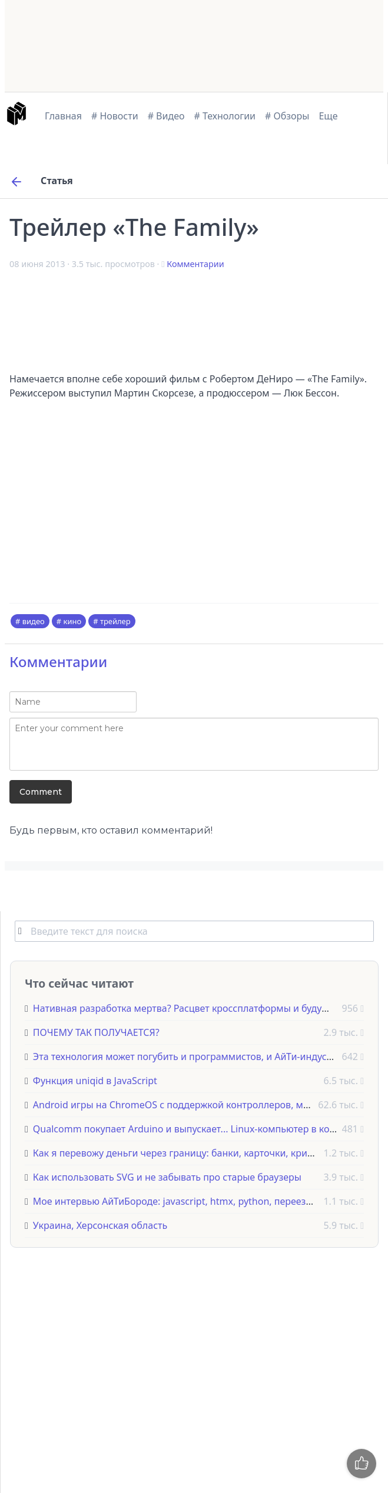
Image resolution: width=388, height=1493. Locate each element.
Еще (328, 115)
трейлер (115, 621)
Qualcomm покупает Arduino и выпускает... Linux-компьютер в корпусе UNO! (207, 1128)
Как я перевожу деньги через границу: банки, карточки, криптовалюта (194, 1153)
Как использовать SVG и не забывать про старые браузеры (167, 1177)
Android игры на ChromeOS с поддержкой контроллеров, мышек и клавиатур (210, 1104)
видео (33, 621)
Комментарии (195, 263)
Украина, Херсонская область (100, 1225)
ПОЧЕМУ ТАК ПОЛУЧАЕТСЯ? (96, 1032)
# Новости (114, 115)
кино (73, 621)
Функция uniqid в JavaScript (95, 1080)
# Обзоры (287, 115)
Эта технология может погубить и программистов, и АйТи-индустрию (191, 1056)
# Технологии (225, 115)
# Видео (166, 115)
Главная (63, 115)
